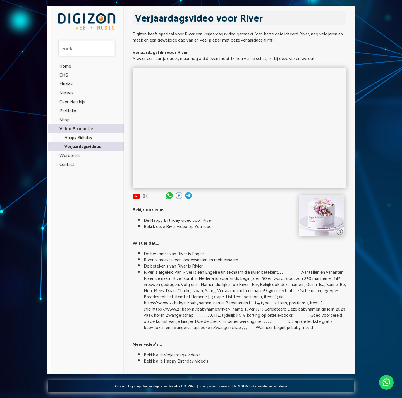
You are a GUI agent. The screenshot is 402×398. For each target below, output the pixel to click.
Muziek (66, 84)
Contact (66, 164)
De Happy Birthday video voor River (178, 220)
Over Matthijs (72, 101)
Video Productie (76, 128)
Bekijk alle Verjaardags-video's (172, 355)
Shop (64, 119)
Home (65, 66)
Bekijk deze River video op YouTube (177, 226)
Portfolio (67, 110)
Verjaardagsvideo (155, 386)
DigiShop (134, 386)
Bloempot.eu (207, 386)
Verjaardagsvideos (82, 146)
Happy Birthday (78, 137)
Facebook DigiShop (182, 386)
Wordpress (69, 155)
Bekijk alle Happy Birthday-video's (176, 361)
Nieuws (66, 93)
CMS (63, 75)
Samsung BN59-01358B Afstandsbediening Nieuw (253, 386)
